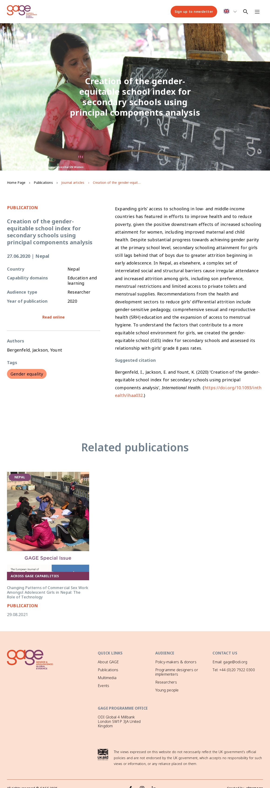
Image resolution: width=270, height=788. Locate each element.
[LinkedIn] (154, 780)
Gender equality (26, 374)
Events (103, 685)
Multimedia (107, 677)
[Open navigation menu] (257, 11)
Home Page (16, 182)
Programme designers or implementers (176, 672)
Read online (53, 317)
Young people (167, 690)
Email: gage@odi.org (230, 661)
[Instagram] (142, 780)
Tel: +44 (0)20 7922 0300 (234, 669)
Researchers (166, 682)
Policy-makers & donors (175, 661)
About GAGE (108, 661)
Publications (43, 182)
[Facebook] (130, 780)
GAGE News (108, 693)
